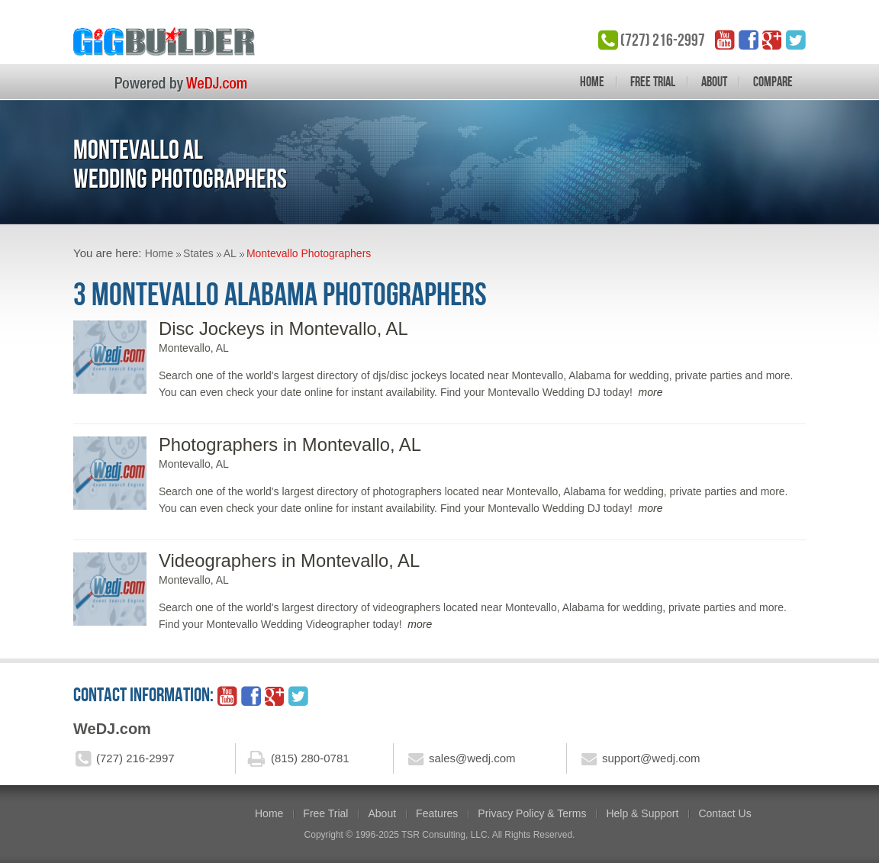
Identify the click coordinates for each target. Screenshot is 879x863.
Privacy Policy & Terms (532, 813)
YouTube (725, 40)
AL (230, 253)
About (714, 81)
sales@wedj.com (472, 758)
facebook (748, 40)
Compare (773, 81)
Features (437, 813)
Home (592, 81)
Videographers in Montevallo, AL (289, 560)
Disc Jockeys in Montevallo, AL (283, 328)
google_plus (772, 40)
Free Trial (652, 81)
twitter (796, 40)
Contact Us (724, 813)
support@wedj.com (651, 758)
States (198, 253)
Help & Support (642, 813)
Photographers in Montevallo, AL (290, 444)
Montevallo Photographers (308, 253)
